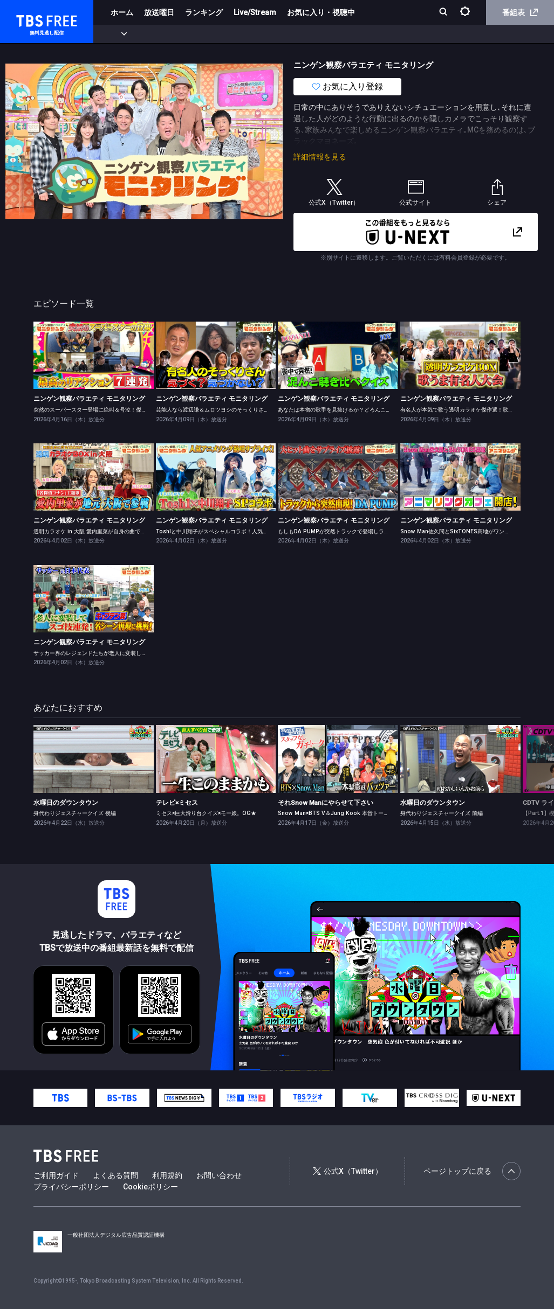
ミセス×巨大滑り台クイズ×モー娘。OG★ (206, 813)
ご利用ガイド (56, 1175)
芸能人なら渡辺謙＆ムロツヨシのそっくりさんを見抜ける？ (229, 409)
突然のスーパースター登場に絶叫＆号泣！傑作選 (92, 409)
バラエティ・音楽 (269, 34)
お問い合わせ (219, 1175)
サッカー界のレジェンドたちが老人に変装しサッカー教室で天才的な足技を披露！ (133, 653)
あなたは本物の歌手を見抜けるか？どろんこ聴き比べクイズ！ (353, 409)
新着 (117, 34)
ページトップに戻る (472, 1171)
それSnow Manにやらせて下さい (325, 802)
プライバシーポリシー (71, 1186)
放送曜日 (159, 12)
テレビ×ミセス (177, 802)
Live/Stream (255, 12)
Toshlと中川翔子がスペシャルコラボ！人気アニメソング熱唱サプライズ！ (247, 531)
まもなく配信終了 (165, 34)
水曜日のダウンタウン (65, 802)
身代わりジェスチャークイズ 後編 (74, 813)
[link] (93, 355)
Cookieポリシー (150, 1186)
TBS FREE (28, 19)
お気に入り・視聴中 (321, 12)
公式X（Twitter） (347, 1171)
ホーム (122, 12)
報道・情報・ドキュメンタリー (356, 34)
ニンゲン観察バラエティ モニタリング (89, 398)
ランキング (204, 12)
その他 (427, 34)
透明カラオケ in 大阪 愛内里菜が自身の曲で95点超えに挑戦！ (108, 531)
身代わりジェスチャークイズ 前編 (441, 813)
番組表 (520, 12)
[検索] (444, 12)
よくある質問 (115, 1175)
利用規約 (167, 1175)
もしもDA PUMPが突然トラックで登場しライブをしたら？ (350, 531)
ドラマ (217, 34)
